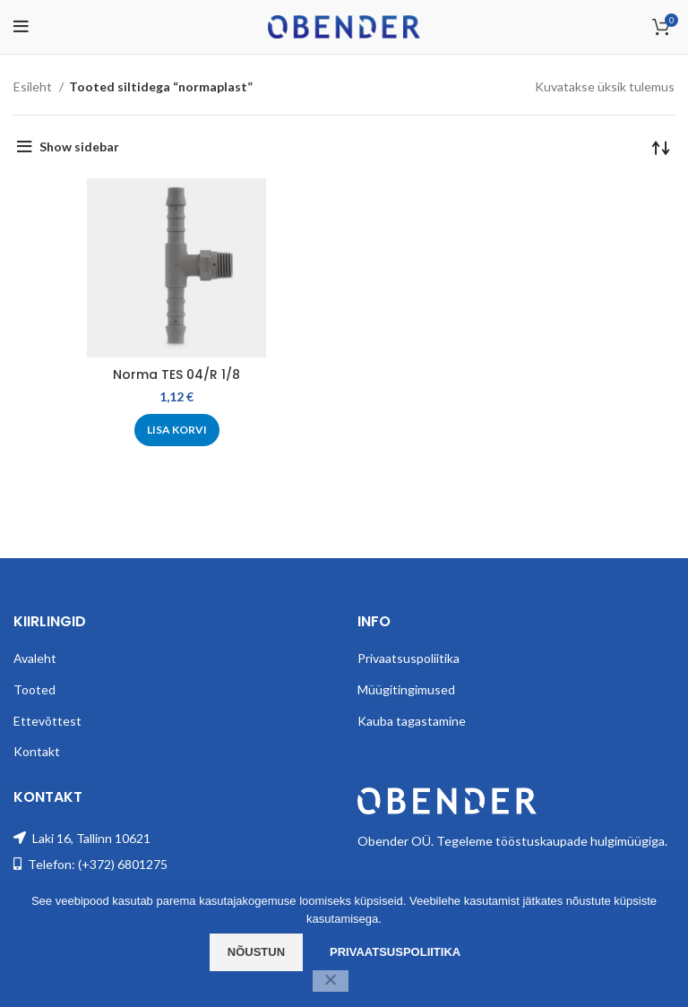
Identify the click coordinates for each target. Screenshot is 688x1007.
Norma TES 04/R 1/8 (176, 374)
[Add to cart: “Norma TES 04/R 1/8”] (176, 430)
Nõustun (256, 952)
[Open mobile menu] (21, 27)
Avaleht (34, 658)
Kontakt (36, 751)
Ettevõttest (47, 720)
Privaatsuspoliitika (408, 658)
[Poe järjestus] (661, 146)
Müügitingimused (406, 689)
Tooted (34, 689)
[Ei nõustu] (330, 981)
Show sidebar (79, 146)
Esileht (34, 86)
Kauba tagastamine (411, 720)
